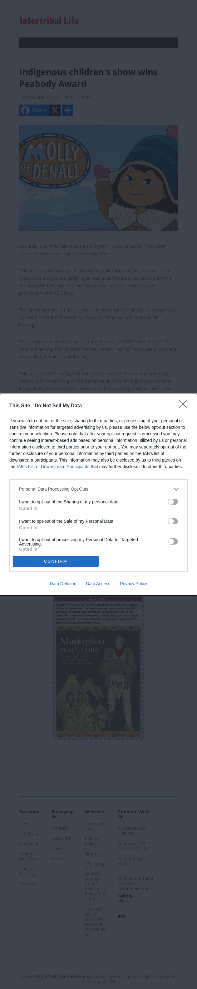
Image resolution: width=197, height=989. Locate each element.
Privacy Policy (133, 583)
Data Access (98, 583)
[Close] (185, 406)
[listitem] (98, 489)
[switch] (173, 502)
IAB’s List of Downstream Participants (53, 466)
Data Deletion (63, 583)
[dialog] (98, 494)
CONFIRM (55, 561)
